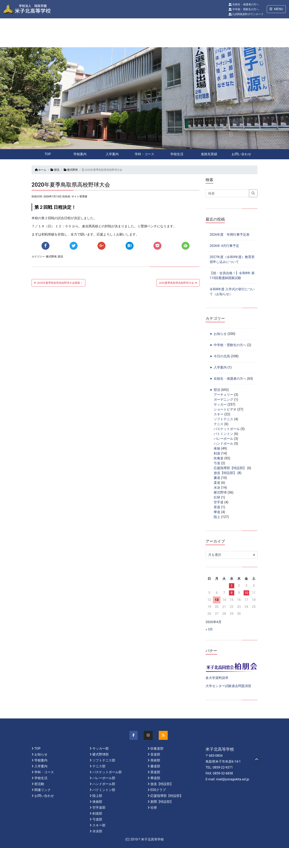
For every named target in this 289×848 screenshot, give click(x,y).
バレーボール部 (103, 778)
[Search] (227, 193)
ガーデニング (223, 399)
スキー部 (98, 825)
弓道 (217, 463)
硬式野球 (71, 169)
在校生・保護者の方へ (244, 4)
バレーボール (223, 439)
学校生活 (176, 154)
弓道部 (97, 819)
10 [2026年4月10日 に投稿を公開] (246, 593)
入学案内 (112, 154)
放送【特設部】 (225, 473)
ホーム (40, 169)
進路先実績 (209, 154)
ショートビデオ (225, 409)
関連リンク (42, 790)
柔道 (217, 483)
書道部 (155, 766)
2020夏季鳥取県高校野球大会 (178, 282)
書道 (217, 478)
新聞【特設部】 (161, 802)
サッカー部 (100, 748)
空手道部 (98, 808)
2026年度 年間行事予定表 (230, 234)
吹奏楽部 (156, 748)
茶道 (217, 507)
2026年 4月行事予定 (224, 246)
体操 (217, 448)
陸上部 (97, 796)
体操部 (97, 802)
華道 (217, 512)
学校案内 (79, 154)
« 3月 (209, 629)
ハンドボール (223, 443)
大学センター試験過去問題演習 (228, 686)
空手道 (218, 502)
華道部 (155, 778)
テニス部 (98, 766)
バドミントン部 (103, 790)
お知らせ (220, 334)
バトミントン (223, 434)
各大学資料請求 (217, 678)
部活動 (39, 784)
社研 (217, 497)
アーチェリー (223, 395)
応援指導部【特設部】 (230, 468)
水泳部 (97, 831)
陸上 (217, 517)
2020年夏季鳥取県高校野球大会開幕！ (58, 282)
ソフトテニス (223, 419)
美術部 (155, 760)
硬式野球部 (100, 754)
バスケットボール (227, 429)
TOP (48, 154)
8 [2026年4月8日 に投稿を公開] (231, 593)
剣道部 (97, 813)
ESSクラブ (158, 790)
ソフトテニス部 (103, 760)
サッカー (220, 404)
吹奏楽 (218, 458)
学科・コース (144, 154)
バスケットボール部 (107, 772)
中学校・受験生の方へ (244, 9)
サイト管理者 (79, 196)
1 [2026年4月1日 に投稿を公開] (231, 586)
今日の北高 (222, 356)
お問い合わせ (241, 154)
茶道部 (155, 772)
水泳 (217, 487)
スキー (218, 414)
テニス (218, 424)
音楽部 (155, 754)
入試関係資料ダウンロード (246, 14)
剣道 (217, 453)
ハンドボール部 (103, 784)
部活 (54, 169)
